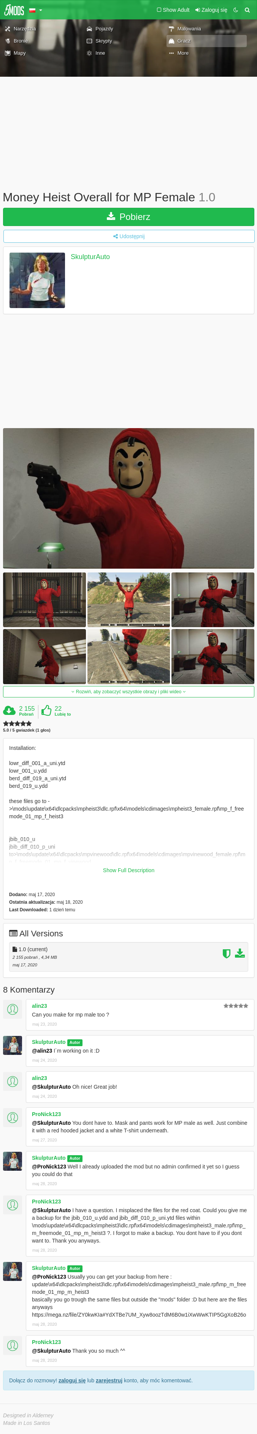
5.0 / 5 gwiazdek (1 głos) (27, 730)
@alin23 (42, 1051)
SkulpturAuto (90, 257)
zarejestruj (109, 1380)
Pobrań (26, 714)
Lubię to (63, 714)
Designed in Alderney (28, 1415)
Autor (75, 1042)
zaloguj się (72, 1380)
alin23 (39, 1006)
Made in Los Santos (26, 1423)
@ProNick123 (49, 1167)
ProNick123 (46, 1114)
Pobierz (128, 217)
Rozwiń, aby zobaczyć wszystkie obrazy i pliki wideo (128, 691)
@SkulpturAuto (51, 1087)
